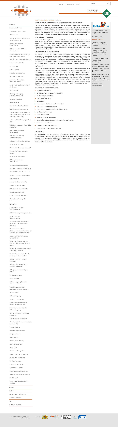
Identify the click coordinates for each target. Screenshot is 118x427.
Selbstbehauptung (15, 296)
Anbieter (11, 387)
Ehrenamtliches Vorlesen (17, 185)
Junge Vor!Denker (15, 334)
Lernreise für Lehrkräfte (17, 63)
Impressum (62, 4)
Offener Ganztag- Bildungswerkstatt (20, 213)
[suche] (98, 3)
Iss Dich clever (14, 90)
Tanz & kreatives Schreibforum (19, 165)
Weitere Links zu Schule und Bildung (20, 418)
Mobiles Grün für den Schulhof (19, 354)
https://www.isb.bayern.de (94, 12)
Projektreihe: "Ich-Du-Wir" (17, 156)
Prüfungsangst (14, 292)
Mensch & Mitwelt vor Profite (18, 182)
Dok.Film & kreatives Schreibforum (20, 168)
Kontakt (78, 4)
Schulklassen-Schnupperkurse (19, 109)
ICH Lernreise (14, 66)
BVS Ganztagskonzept (16, 76)
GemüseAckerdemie (16, 99)
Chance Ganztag (39, 20)
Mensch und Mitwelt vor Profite (19, 106)
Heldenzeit (13, 204)
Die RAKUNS (14, 378)
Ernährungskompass (16, 275)
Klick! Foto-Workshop (16, 367)
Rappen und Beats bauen (17, 357)
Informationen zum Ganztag (17, 394)
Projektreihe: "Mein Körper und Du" (20, 148)
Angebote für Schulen (15, 28)
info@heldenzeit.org (97, 39)
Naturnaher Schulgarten (17, 351)
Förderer (11, 391)
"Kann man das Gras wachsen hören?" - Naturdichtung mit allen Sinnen (20, 243)
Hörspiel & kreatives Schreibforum (20, 172)
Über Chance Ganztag (15, 397)
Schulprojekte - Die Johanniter (19, 189)
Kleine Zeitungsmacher (17, 364)
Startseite (12, 24)
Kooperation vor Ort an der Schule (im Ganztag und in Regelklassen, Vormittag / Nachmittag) (20, 114)
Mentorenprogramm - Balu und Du (20, 374)
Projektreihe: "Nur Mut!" (17, 144)
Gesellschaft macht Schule (18, 31)
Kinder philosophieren (16, 344)
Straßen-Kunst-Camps (16, 361)
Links (10, 401)
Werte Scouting (14, 337)
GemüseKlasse (14, 102)
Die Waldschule (14, 278)
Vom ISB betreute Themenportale (19, 416)
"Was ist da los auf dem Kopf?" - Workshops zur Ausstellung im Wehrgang (19, 223)
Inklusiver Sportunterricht (17, 73)
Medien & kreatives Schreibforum (20, 175)
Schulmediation (14, 178)
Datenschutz (70, 4)
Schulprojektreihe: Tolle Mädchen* (20, 141)
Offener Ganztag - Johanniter (18, 195)
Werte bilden (13, 347)
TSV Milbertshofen (15, 35)
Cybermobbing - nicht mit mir (18, 318)
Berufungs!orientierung (16, 340)
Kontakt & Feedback (15, 404)
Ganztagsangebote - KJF (17, 192)
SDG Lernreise (14, 69)
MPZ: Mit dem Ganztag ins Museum (20, 59)
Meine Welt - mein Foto (17, 299)
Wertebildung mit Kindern (17, 330)
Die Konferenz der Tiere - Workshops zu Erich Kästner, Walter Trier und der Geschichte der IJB (20, 230)
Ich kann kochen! (15, 327)
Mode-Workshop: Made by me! (19, 371)
